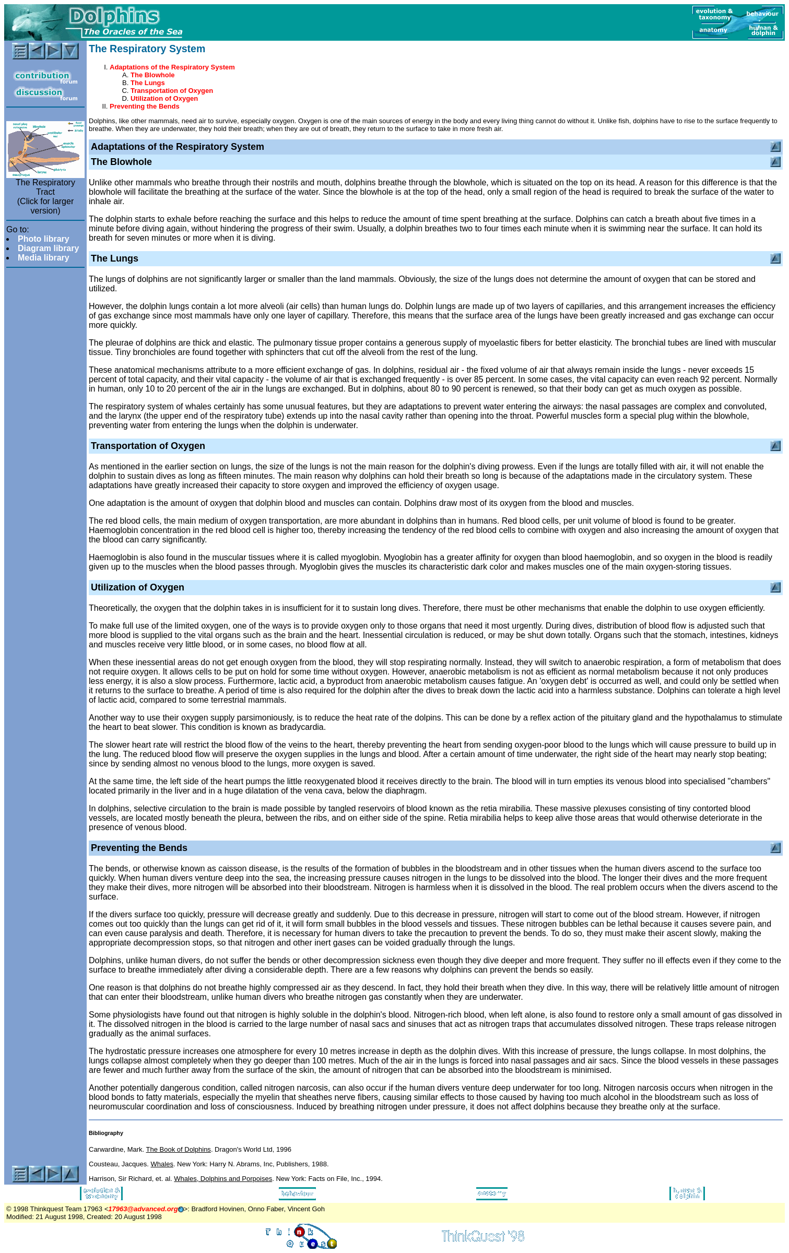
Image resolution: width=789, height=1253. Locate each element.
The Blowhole (153, 75)
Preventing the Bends (145, 106)
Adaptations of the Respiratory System (172, 67)
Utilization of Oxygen (164, 98)
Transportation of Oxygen (172, 90)
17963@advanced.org (143, 1209)
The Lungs (148, 83)
